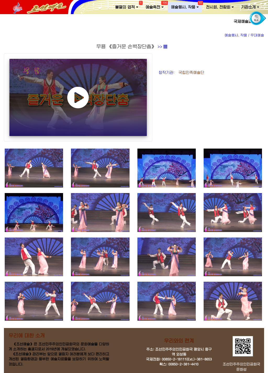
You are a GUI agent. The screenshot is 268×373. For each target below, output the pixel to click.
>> (163, 47)
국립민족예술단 (190, 72)
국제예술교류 (246, 21)
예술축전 (156, 6)
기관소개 (250, 7)
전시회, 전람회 (220, 7)
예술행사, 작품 (186, 6)
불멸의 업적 (128, 6)
